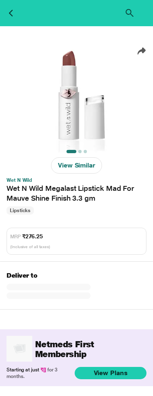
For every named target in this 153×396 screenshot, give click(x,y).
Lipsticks (20, 210)
